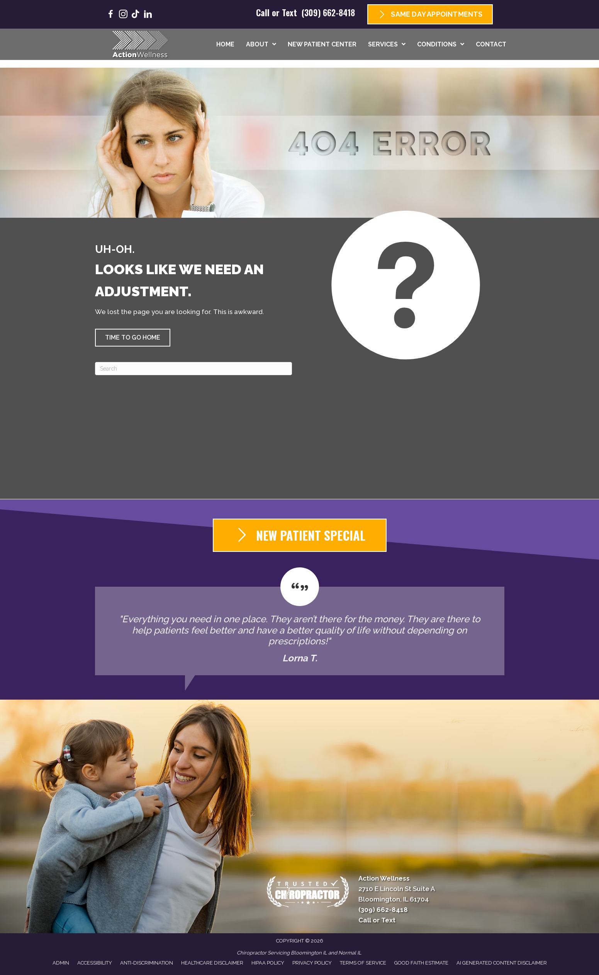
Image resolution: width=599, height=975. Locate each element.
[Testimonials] (299, 621)
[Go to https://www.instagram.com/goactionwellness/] (123, 15)
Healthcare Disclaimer (212, 963)
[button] (132, 338)
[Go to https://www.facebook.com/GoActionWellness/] (111, 15)
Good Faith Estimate (421, 963)
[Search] (193, 368)
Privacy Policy (312, 963)
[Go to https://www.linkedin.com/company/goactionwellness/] (148, 15)
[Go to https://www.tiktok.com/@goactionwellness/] (135, 15)
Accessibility (94, 963)
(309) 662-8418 (328, 12)
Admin (61, 963)
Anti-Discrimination (146, 963)
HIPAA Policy (267, 963)
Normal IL (349, 953)
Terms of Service (363, 963)
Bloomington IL (309, 953)
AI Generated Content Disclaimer (501, 963)
